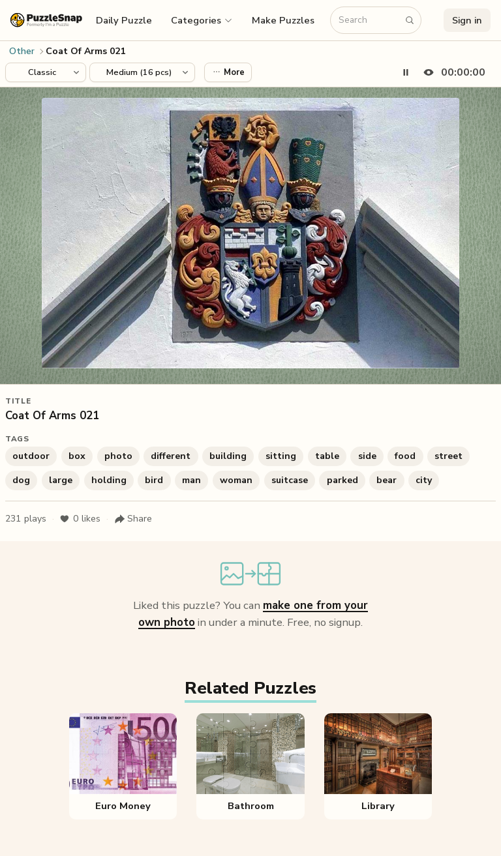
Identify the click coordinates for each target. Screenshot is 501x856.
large (60, 480)
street (448, 456)
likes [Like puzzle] (79, 518)
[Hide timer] (452, 72)
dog (21, 480)
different (170, 456)
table (327, 456)
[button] (202, 20)
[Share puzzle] (133, 519)
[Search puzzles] (369, 20)
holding (109, 480)
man (191, 480)
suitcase (289, 480)
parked (342, 480)
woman (236, 480)
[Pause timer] (405, 72)
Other (22, 51)
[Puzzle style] (45, 72)
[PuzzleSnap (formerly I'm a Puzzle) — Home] (46, 20)
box (76, 456)
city (424, 480)
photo (118, 456)
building (228, 456)
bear (386, 480)
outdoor (31, 456)
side (367, 456)
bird (154, 480)
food (405, 456)
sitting (281, 456)
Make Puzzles (283, 20)
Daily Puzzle (124, 20)
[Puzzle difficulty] (142, 72)
